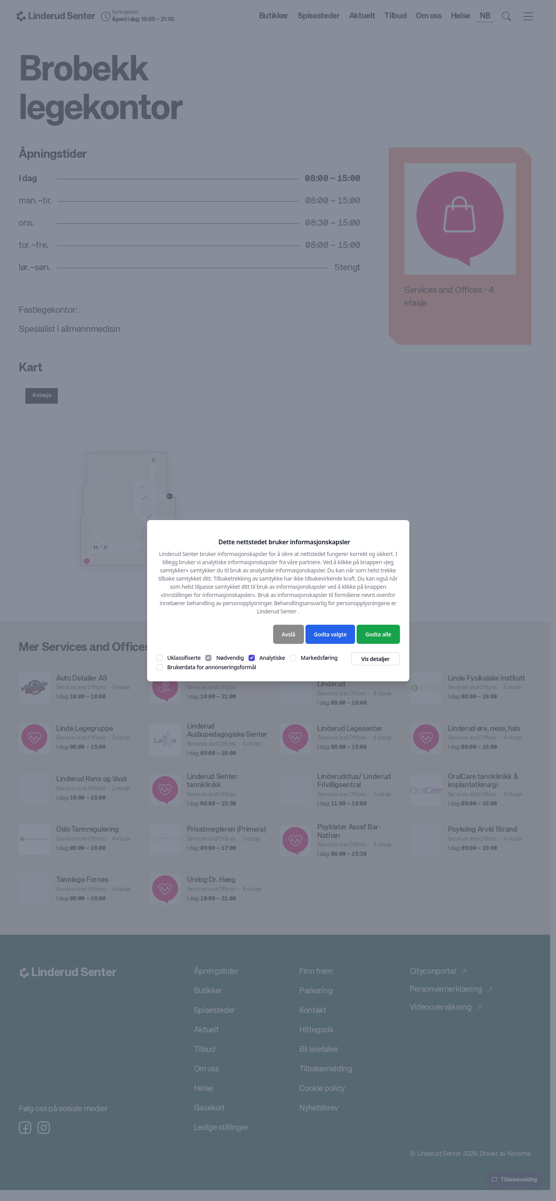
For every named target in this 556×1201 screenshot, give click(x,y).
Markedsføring (319, 657)
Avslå (288, 634)
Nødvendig (230, 657)
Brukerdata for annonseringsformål (211, 667)
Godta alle (378, 634)
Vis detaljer (375, 659)
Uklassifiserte (184, 657)
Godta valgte (330, 634)
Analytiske (272, 657)
